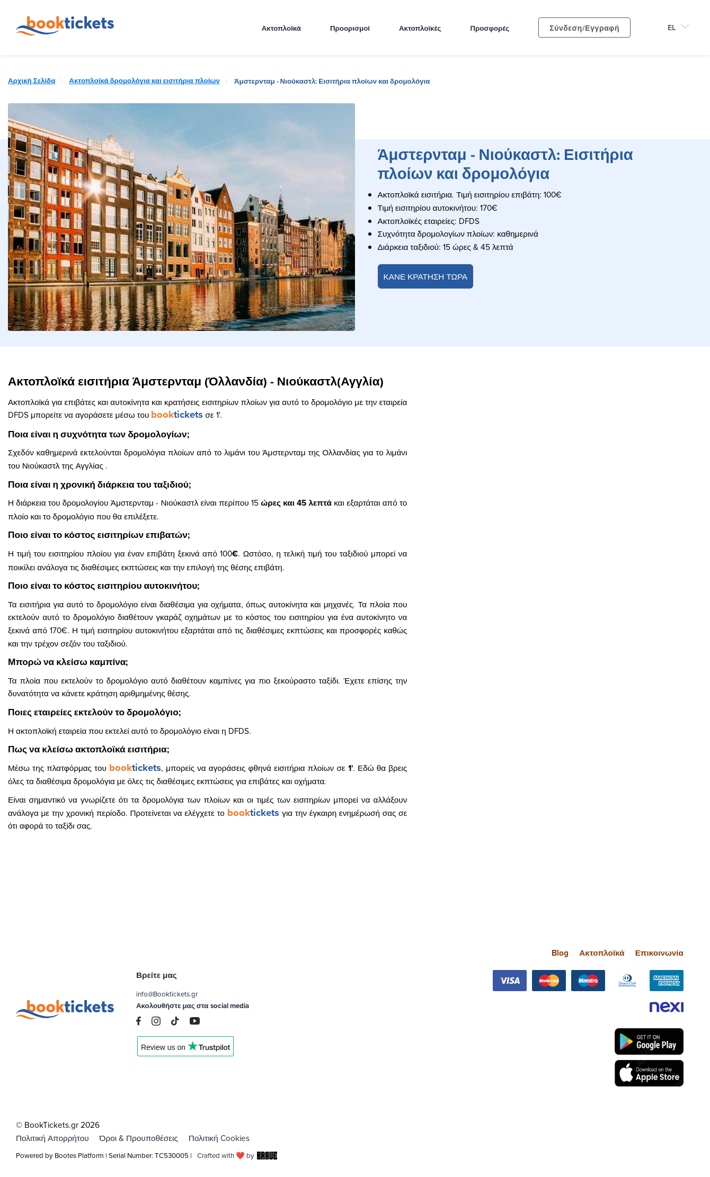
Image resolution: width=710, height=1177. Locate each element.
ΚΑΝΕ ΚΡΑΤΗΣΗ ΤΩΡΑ (426, 276)
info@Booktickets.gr (167, 994)
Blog (560, 953)
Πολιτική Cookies (219, 1138)
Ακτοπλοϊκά (601, 953)
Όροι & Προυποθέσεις (139, 1138)
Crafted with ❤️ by (237, 1155)
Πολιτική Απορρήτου (52, 1138)
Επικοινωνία (659, 953)
